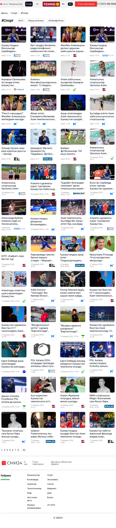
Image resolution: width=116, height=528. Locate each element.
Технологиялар (34, 488)
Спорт (29, 4)
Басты (4, 13)
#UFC (20, 20)
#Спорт (24, 13)
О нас (25, 463)
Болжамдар (32, 479)
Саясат (50, 484)
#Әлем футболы (56, 20)
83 (24, 450)
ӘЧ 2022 (51, 505)
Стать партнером (86, 4)
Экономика (52, 479)
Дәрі (49, 493)
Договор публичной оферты (61, 463)
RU (63, 4)
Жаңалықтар (15, 4)
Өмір (29, 493)
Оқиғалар (31, 484)
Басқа (50, 497)
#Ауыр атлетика (36, 20)
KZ (70, 4)
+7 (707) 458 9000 (106, 4)
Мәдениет (51, 488)
